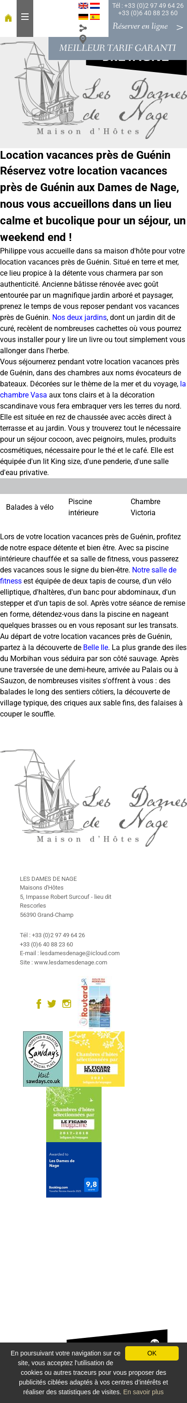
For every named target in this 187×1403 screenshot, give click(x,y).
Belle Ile (95, 647)
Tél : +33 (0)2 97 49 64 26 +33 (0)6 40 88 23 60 (148, 9)
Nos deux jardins (79, 317)
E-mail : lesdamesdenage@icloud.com (70, 953)
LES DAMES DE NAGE (48, 878)
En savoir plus (143, 1392)
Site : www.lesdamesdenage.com (63, 962)
